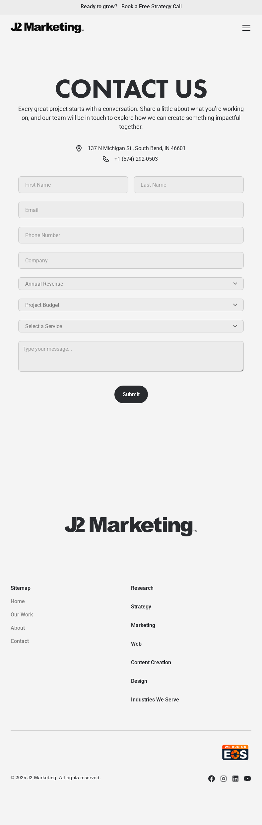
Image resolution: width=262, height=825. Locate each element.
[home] (47, 28)
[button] (246, 28)
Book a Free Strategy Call (151, 6)
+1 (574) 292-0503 (136, 159)
